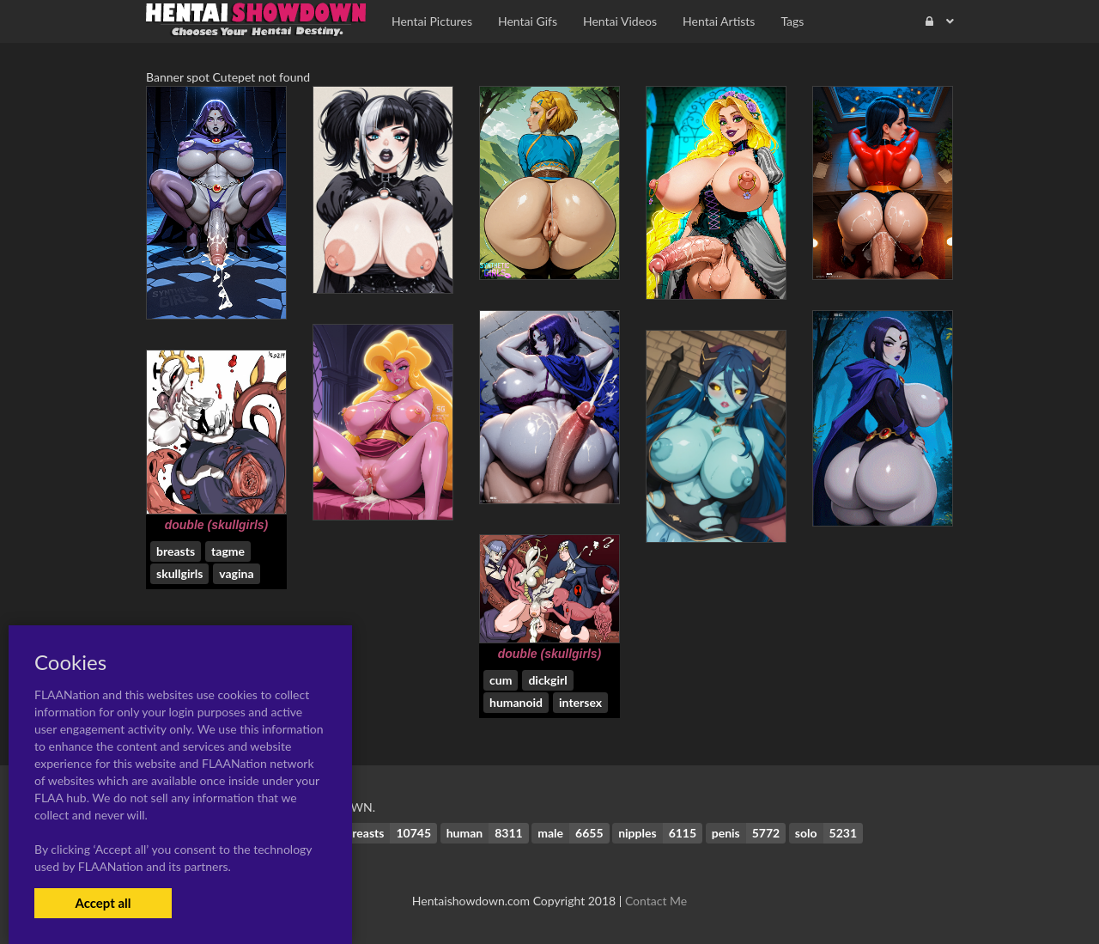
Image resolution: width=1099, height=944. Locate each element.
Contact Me (656, 900)
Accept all (103, 903)
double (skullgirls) (217, 525)
